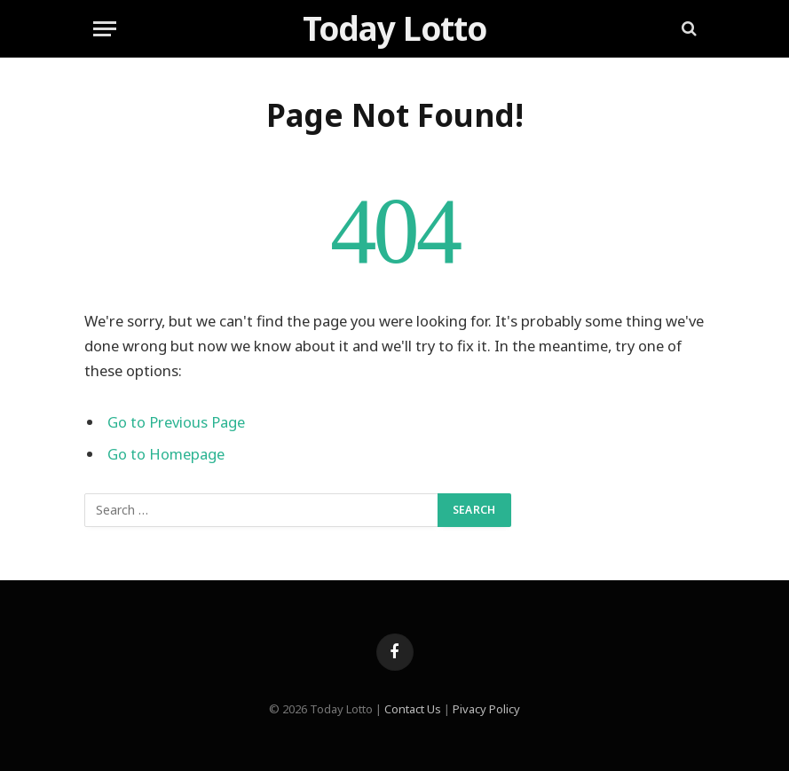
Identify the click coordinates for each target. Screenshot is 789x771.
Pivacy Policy (486, 709)
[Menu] (104, 29)
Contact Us (412, 709)
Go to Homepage (166, 454)
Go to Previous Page (176, 422)
